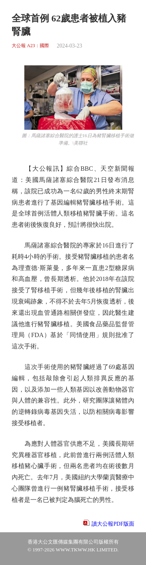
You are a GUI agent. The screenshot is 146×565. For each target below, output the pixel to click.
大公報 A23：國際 (30, 45)
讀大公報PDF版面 (112, 524)
